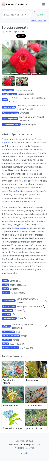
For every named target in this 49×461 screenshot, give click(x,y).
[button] (8, 81)
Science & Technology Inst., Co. (24, 444)
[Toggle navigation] (43, 4)
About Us (24, 453)
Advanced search (38, 21)
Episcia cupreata (24, 191)
